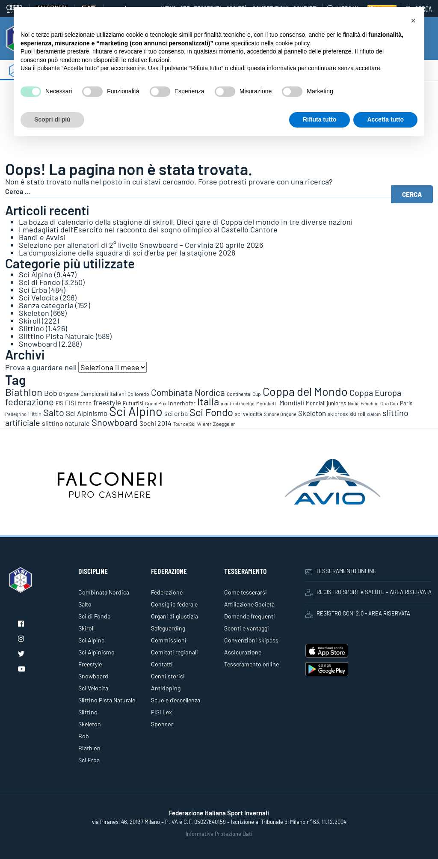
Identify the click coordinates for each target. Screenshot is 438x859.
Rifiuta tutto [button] (320, 119)
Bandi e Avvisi (42, 237)
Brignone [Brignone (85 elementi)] (69, 394)
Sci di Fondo (39, 282)
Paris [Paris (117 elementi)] (406, 403)
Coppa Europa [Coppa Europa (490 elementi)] (375, 392)
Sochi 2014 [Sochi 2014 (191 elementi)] (155, 423)
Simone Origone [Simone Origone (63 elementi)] (280, 414)
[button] (413, 20)
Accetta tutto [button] (385, 119)
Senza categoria (46, 305)
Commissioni (168, 640)
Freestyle (90, 664)
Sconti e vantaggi (246, 628)
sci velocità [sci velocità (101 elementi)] (248, 413)
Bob (83, 736)
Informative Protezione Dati (219, 833)
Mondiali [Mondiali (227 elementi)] (291, 402)
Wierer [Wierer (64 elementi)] (204, 424)
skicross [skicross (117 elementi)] (338, 413)
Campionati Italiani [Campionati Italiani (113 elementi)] (103, 393)
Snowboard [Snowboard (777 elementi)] (115, 422)
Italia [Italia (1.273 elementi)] (208, 401)
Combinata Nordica (103, 592)
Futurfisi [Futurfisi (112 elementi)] (133, 403)
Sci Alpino (36, 274)
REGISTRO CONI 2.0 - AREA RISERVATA (357, 614)
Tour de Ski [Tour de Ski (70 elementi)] (184, 424)
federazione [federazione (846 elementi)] (29, 401)
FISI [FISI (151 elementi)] (70, 403)
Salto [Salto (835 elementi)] (53, 412)
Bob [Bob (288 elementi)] (50, 393)
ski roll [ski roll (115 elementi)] (357, 413)
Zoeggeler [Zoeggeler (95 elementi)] (224, 424)
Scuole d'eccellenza (175, 700)
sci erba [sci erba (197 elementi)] (176, 413)
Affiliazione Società (249, 604)
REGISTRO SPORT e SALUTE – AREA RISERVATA (368, 592)
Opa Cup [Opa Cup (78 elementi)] (389, 403)
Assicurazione (242, 652)
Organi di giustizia (174, 616)
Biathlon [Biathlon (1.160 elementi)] (23, 392)
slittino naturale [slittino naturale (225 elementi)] (66, 423)
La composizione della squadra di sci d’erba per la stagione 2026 (127, 252)
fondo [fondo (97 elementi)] (85, 403)
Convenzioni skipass (251, 640)
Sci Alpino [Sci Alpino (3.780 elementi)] (136, 411)
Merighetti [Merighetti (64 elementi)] (267, 403)
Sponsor (162, 724)
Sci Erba (33, 289)
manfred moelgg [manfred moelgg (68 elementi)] (238, 403)
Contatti (162, 664)
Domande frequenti (249, 616)
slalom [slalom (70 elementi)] (374, 414)
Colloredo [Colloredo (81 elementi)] (138, 394)
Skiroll (29, 320)
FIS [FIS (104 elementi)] (59, 403)
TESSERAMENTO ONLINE (340, 571)
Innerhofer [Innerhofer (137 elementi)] (181, 403)
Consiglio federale (174, 604)
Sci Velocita (39, 297)
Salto (85, 604)
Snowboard (38, 343)
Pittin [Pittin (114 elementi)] (34, 413)
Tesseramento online (251, 664)
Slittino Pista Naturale (56, 336)
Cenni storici (168, 676)
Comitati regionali (174, 652)
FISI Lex (161, 712)
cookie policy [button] (292, 43)
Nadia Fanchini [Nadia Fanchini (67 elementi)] (363, 403)
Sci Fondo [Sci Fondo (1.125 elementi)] (211, 412)
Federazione (167, 592)
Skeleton (34, 313)
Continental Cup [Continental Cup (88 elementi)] (244, 394)
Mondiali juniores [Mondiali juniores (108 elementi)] (326, 403)
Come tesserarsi (245, 592)
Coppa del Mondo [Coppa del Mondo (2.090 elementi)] (305, 391)
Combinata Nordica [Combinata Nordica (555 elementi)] (188, 392)
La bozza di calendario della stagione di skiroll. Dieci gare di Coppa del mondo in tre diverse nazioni (186, 221)
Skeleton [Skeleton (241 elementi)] (312, 413)
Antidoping (166, 688)
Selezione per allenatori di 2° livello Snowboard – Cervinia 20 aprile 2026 (141, 245)
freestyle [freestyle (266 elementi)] (107, 402)
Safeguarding (168, 628)
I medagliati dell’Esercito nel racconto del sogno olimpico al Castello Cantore (148, 229)
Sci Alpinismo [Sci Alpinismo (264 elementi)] (86, 413)
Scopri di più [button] (52, 119)
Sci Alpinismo (96, 652)
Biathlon (89, 748)
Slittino (31, 328)
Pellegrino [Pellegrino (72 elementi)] (16, 414)
